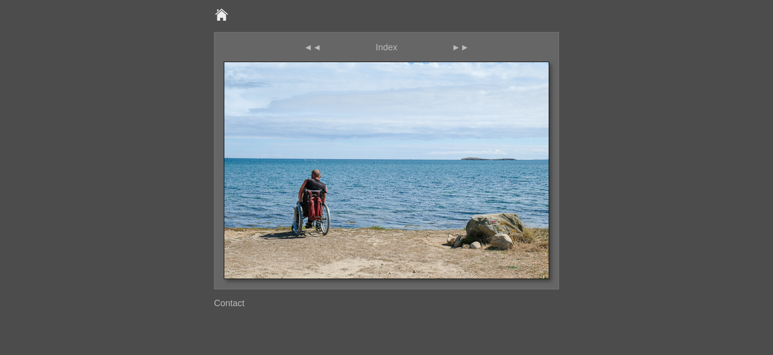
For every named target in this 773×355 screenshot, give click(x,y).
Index (386, 47)
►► (460, 47)
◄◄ (312, 47)
